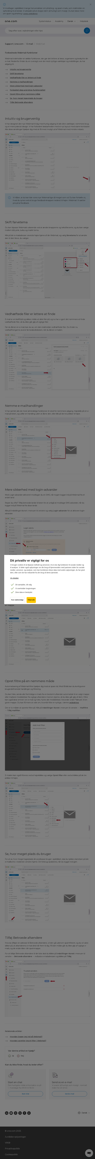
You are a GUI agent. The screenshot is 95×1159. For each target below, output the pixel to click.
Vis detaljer (14, 578)
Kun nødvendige (17, 600)
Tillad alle (31, 600)
